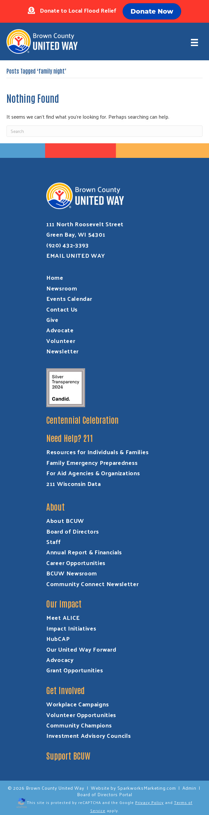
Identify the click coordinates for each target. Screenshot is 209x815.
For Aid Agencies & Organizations (93, 472)
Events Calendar (69, 298)
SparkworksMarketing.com (146, 788)
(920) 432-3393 (67, 245)
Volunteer (60, 340)
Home (54, 277)
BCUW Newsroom (71, 573)
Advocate (60, 330)
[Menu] (194, 42)
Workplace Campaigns (77, 704)
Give (52, 319)
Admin (189, 788)
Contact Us (62, 309)
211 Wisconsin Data (73, 483)
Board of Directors (72, 531)
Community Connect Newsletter (92, 583)
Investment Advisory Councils (88, 735)
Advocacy (60, 659)
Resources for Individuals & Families (97, 451)
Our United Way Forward (81, 649)
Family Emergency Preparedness (92, 462)
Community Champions (79, 725)
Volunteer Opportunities (81, 714)
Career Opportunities (75, 562)
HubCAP (58, 638)
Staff (53, 541)
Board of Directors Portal (104, 794)
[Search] (104, 131)
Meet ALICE (63, 617)
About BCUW (65, 520)
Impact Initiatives (71, 628)
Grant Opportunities (74, 670)
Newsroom (61, 288)
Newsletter (62, 351)
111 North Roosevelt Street (85, 224)
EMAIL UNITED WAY (75, 255)
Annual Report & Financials (84, 552)
